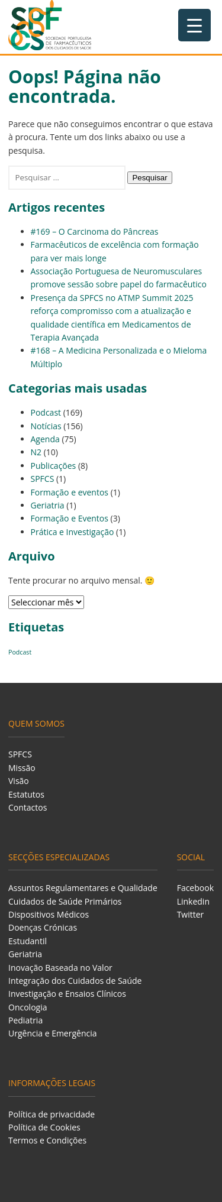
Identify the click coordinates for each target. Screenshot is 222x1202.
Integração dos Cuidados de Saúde (74, 980)
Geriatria (48, 505)
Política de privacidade (51, 1114)
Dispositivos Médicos (48, 914)
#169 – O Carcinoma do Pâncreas (95, 231)
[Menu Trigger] (194, 25)
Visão (18, 780)
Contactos (27, 807)
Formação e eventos (70, 492)
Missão (22, 767)
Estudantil (27, 941)
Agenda (45, 439)
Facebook (195, 887)
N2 (36, 452)
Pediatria (25, 1020)
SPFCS (42, 478)
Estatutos (26, 794)
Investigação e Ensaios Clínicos (67, 993)
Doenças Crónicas (42, 927)
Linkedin (193, 901)
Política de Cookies (44, 1127)
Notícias (46, 426)
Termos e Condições (47, 1140)
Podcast (46, 412)
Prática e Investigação (72, 531)
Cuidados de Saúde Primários (65, 901)
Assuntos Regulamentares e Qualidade (82, 887)
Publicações (53, 465)
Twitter (190, 914)
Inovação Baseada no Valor (60, 967)
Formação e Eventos (69, 518)
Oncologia (27, 1007)
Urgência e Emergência (52, 1033)
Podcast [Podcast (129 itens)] (19, 652)
